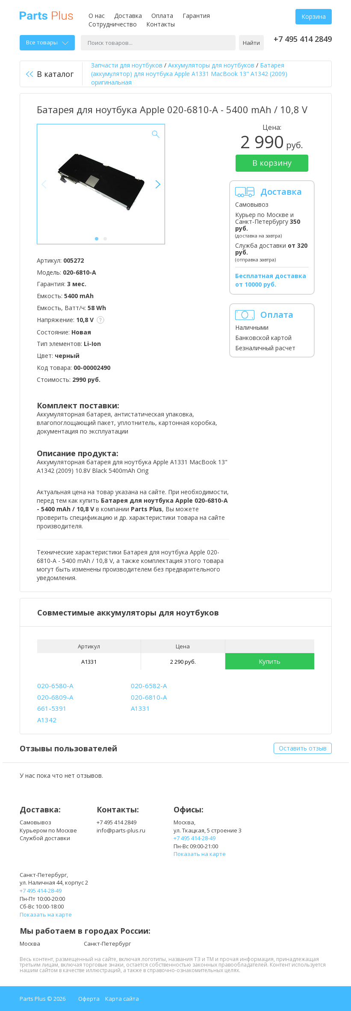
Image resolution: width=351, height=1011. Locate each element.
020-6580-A (55, 685)
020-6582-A (149, 685)
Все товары (47, 42)
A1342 (46, 719)
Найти (251, 43)
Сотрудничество (112, 24)
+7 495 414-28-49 (194, 838)
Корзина (313, 16)
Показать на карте (200, 854)
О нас (96, 16)
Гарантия (196, 16)
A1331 (89, 661)
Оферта (89, 998)
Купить (269, 661)
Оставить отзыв (303, 748)
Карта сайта (122, 998)
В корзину (272, 163)
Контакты (160, 24)
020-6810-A (149, 697)
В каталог (50, 74)
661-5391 (52, 708)
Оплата (162, 16)
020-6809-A (55, 697)
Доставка (128, 16)
